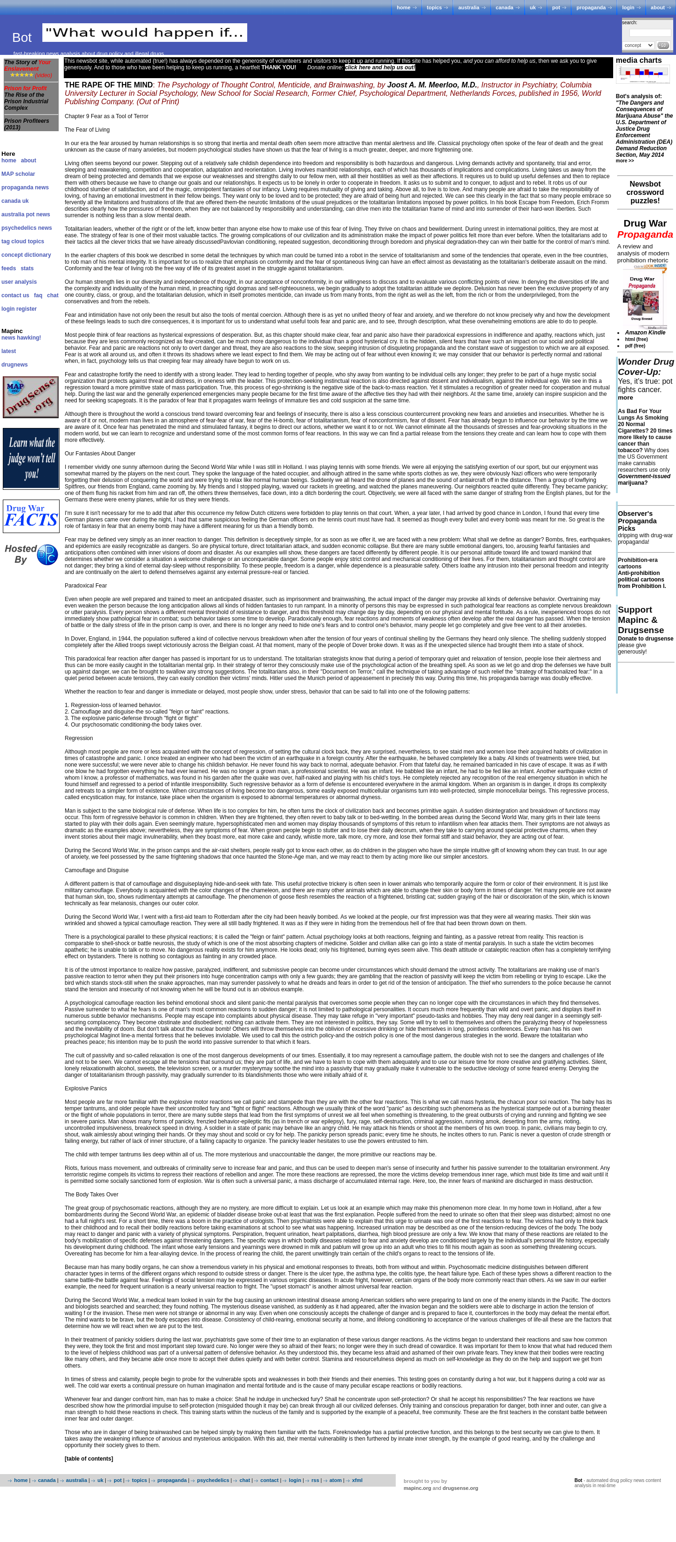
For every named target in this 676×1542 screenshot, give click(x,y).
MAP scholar (18, 174)
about (658, 7)
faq (38, 295)
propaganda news (25, 187)
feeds (8, 268)
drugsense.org (460, 1488)
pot (556, 7)
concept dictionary (26, 255)
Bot (23, 37)
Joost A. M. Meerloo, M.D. (432, 85)
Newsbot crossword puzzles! (645, 192)
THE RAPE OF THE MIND (109, 85)
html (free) (636, 339)
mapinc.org (417, 1488)
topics (434, 7)
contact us (15, 295)
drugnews (14, 364)
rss (315, 1480)
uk (533, 7)
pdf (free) (635, 345)
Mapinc (12, 330)
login (628, 7)
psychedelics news (26, 228)
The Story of (27, 65)
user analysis (19, 282)
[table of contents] (89, 1458)
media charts (639, 60)
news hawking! (21, 337)
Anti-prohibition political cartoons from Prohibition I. (642, 579)
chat (53, 295)
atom (336, 1480)
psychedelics (213, 1480)
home (403, 7)
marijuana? (644, 479)
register (26, 309)
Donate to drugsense (645, 638)
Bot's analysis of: (644, 125)
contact (269, 1480)
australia (468, 7)
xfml (357, 1480)
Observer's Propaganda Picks (637, 521)
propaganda (591, 7)
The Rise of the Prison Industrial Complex (26, 101)
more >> (625, 160)
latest (8, 351)
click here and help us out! (380, 67)
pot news (38, 214)
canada (505, 7)
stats (27, 268)
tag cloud (13, 241)
